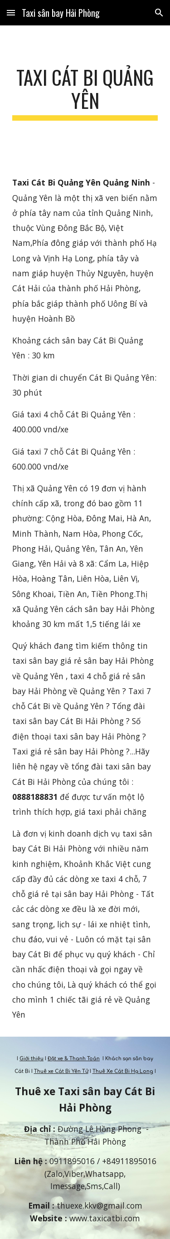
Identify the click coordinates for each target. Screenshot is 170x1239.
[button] (11, 12)
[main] (85, 93)
